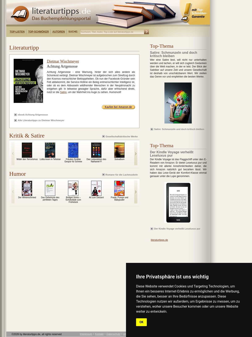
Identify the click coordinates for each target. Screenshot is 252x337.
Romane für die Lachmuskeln (120, 174)
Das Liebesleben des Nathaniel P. (96, 160)
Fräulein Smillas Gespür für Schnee (73, 160)
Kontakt (99, 334)
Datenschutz (113, 334)
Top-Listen (17, 31)
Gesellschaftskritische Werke (120, 136)
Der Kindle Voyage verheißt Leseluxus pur (177, 228)
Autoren (58, 31)
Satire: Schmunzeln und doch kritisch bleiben (179, 129)
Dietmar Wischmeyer (63, 61)
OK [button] (141, 322)
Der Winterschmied (27, 197)
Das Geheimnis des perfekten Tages (50, 198)
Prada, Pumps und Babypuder (119, 198)
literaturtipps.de (159, 240)
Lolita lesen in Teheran (50, 159)
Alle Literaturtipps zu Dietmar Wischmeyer (41, 120)
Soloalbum (119, 159)
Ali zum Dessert (96, 197)
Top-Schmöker (38, 31)
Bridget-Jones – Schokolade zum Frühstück (73, 199)
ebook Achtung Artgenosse (33, 114)
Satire (63, 92)
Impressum (86, 334)
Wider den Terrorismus (27, 159)
